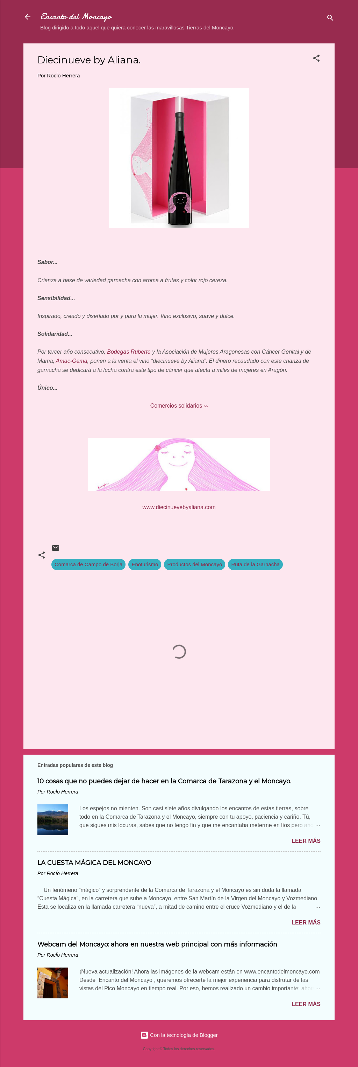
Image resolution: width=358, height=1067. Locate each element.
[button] (316, 59)
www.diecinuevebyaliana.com (179, 507)
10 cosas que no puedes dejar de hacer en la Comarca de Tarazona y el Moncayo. (164, 781)
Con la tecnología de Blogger (179, 1035)
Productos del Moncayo (194, 564)
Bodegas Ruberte (129, 352)
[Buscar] (330, 19)
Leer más (306, 841)
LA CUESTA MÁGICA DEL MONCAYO (94, 863)
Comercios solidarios (179, 406)
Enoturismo (144, 564)
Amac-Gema (71, 361)
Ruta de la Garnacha (255, 564)
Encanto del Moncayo (75, 16)
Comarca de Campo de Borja (88, 564)
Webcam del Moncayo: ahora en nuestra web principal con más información (157, 944)
